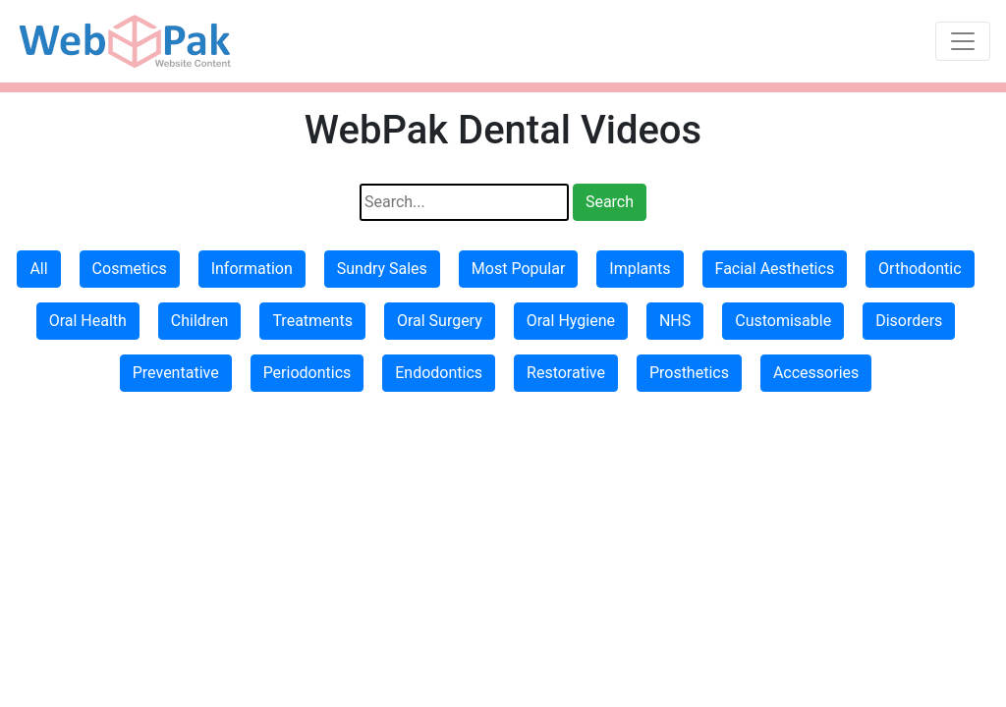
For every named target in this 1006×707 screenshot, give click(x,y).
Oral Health (88, 320)
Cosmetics (129, 268)
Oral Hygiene (571, 320)
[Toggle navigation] (962, 41)
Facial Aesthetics (775, 268)
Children (200, 320)
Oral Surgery (439, 320)
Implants (639, 268)
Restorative (566, 372)
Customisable (783, 320)
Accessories (816, 372)
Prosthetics (689, 372)
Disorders (908, 320)
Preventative (176, 372)
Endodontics (438, 372)
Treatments (312, 320)
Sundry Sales (382, 268)
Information (252, 268)
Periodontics (307, 372)
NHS (675, 320)
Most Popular (519, 268)
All (38, 268)
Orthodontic (919, 268)
